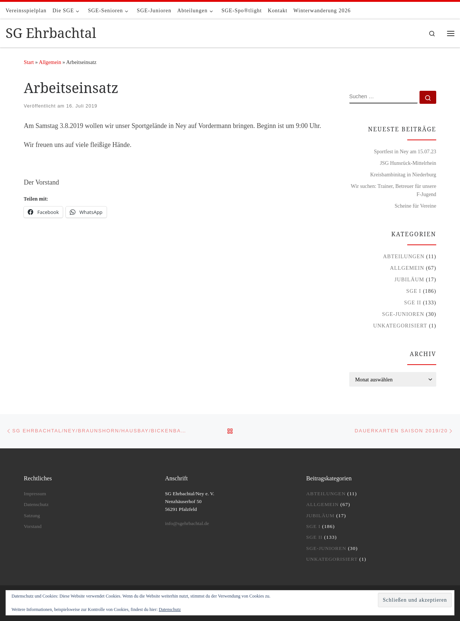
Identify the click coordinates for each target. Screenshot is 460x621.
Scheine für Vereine (415, 206)
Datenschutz (36, 504)
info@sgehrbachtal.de (187, 523)
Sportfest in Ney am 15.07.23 (405, 151)
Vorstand (33, 526)
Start (29, 62)
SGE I (413, 291)
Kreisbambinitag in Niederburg (403, 174)
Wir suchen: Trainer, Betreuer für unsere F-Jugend (393, 190)
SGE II (412, 302)
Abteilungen (404, 256)
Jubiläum (409, 279)
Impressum (35, 493)
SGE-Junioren (403, 314)
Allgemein (50, 62)
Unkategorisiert (400, 326)
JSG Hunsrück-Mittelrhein (408, 163)
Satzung (32, 515)
